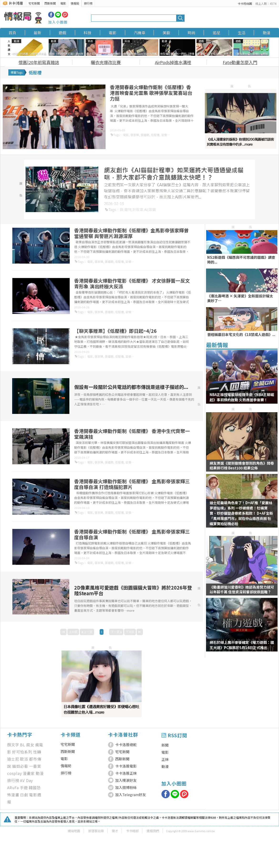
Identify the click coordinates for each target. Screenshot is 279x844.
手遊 (24, 787)
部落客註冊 (96, 831)
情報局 (75, 3)
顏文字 (13, 744)
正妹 (165, 759)
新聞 (165, 744)
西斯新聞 (50, 3)
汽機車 (139, 33)
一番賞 (35, 766)
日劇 (24, 795)
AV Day (26, 780)
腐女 (30, 744)
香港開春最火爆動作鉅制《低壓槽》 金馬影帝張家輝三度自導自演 (132, 534)
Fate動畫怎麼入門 (240, 62)
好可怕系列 (22, 752)
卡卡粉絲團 (245, 3)
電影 (63, 3)
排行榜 (88, 3)
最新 (37, 33)
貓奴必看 (20, 766)
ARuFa (13, 787)
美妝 (166, 33)
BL (22, 744)
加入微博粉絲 (126, 787)
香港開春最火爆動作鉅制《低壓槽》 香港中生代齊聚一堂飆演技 (132, 433)
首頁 (12, 33)
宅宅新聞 (34, 3)
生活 (241, 33)
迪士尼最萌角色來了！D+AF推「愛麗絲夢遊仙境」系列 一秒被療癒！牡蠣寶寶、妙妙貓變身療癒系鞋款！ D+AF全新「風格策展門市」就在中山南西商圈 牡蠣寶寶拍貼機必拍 (241, 513)
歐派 (24, 759)
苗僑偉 (165, 135)
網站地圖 (74, 831)
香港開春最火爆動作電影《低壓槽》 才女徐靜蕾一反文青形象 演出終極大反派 (132, 283)
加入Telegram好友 (130, 794)
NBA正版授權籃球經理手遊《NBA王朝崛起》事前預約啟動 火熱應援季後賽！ (242, 397)
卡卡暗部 (132, 831)
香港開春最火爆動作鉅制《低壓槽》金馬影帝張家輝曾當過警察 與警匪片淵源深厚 (131, 233)
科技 (87, 33)
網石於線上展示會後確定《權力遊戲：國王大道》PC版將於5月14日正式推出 (242, 645)
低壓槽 (155, 135)
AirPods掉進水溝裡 (173, 62)
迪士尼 (13, 759)
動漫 (266, 33)
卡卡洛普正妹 (126, 773)
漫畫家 (29, 773)
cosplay (14, 773)
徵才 (115, 831)
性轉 (37, 752)
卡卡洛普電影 (126, 765)
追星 (216, 33)
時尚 (191, 33)
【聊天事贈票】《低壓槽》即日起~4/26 (115, 330)
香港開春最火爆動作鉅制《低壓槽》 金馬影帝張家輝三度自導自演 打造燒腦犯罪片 (132, 484)
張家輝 (134, 135)
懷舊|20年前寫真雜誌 (39, 62)
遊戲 (62, 33)
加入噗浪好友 (126, 780)
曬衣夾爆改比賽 (106, 62)
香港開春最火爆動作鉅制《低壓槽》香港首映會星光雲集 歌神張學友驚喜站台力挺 (151, 93)
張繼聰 (145, 135)
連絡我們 (153, 831)
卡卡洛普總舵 (126, 744)
